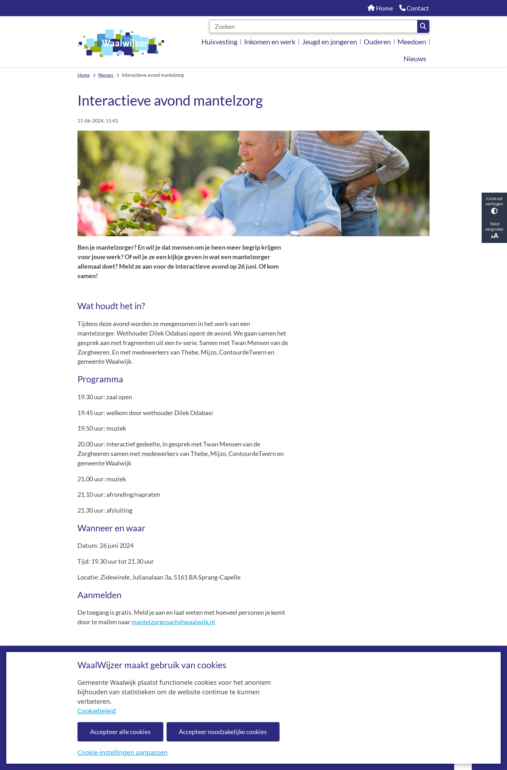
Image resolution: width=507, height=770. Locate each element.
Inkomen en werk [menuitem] (269, 41)
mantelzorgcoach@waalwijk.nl (173, 622)
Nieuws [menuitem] (414, 58)
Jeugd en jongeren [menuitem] (329, 41)
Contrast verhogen (494, 205)
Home (83, 75)
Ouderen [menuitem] (377, 41)
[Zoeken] (313, 26)
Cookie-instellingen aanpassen (122, 752)
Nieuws (105, 75)
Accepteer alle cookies (120, 731)
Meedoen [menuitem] (412, 41)
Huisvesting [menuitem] (219, 41)
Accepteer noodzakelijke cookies (223, 731)
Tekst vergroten (494, 230)
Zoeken (423, 26)
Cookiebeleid (96, 711)
